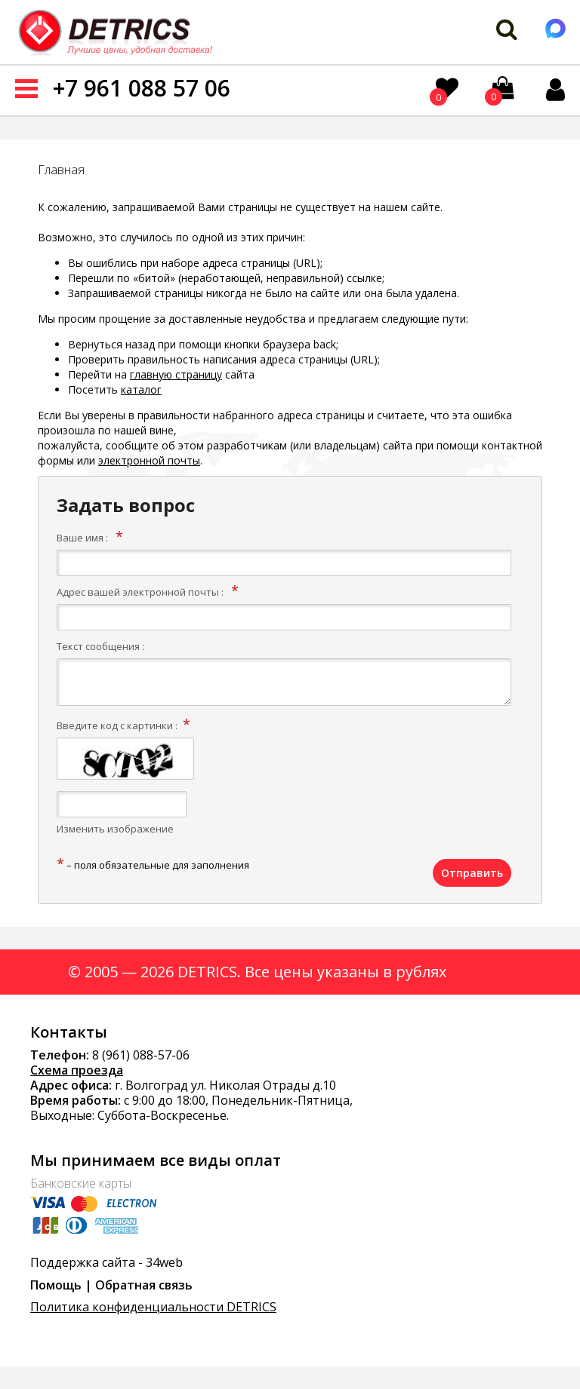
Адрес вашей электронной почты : (140, 592)
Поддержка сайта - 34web (106, 1262)
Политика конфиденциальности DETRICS (153, 1307)
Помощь (56, 1285)
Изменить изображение (115, 829)
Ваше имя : (82, 537)
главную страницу (176, 374)
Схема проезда (76, 1070)
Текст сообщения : (100, 646)
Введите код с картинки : (117, 725)
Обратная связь (144, 1285)
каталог (141, 389)
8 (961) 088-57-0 (137, 1055)
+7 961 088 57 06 (141, 87)
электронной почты (149, 460)
